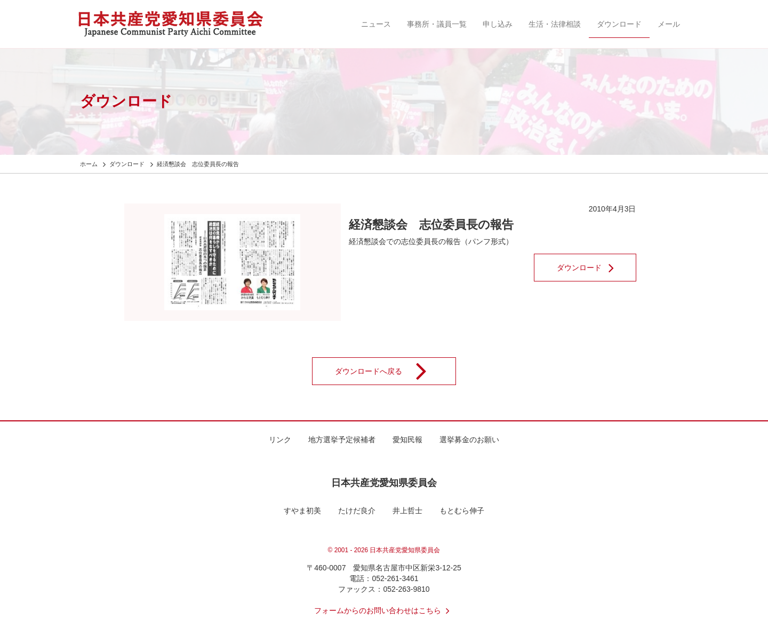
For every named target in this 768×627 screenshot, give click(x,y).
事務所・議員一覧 (437, 24)
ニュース (376, 24)
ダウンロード (619, 24)
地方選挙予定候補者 (341, 439)
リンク (280, 439)
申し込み (498, 24)
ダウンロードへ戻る (388, 371)
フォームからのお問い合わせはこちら (384, 610)
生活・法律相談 (555, 24)
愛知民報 (407, 439)
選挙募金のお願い (469, 439)
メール (669, 24)
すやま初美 (302, 510)
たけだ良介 (356, 510)
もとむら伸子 (461, 510)
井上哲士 (407, 510)
